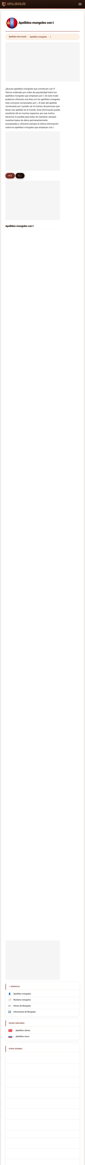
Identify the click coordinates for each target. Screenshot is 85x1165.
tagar (42, 362)
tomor (14, 355)
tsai (13, 482)
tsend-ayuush (46, 284)
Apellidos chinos (22, 677)
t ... (21, 176)
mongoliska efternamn (25, 781)
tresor (14, 439)
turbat (42, 319)
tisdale (43, 517)
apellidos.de (42, 945)
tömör (14, 256)
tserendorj (16, 234)
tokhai (43, 574)
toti (41, 489)
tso (12, 369)
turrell (42, 503)
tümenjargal (17, 270)
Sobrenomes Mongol (24, 733)
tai (41, 425)
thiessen (15, 531)
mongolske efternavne (25, 757)
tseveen (15, 277)
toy (41, 439)
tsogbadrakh (17, 284)
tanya (13, 333)
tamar (14, 376)
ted (12, 539)
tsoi (41, 475)
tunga (14, 362)
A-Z (10, 176)
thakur (14, 397)
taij (41, 348)
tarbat (42, 560)
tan (12, 383)
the (12, 496)
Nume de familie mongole (26, 775)
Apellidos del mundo (17, 37)
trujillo (14, 546)
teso (42, 376)
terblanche (16, 454)
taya (42, 390)
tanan (42, 581)
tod (41, 340)
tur (41, 404)
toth (41, 432)
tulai (42, 454)
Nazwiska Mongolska (24, 739)
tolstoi (14, 581)
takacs (14, 553)
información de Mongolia (24, 658)
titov (13, 348)
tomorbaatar (45, 333)
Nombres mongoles (22, 646)
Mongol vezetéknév (23, 769)
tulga (13, 312)
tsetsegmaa (16, 305)
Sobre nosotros (29, 957)
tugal (13, 418)
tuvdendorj (16, 340)
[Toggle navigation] (80, 4)
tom (13, 411)
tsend (14, 241)
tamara (43, 326)
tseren (14, 263)
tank (42, 531)
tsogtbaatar (16, 249)
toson (42, 482)
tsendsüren (45, 298)
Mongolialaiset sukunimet (26, 763)
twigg (14, 524)
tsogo (42, 496)
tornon (14, 461)
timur (42, 411)
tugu (13, 468)
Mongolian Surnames (24, 702)
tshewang (15, 560)
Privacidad (42, 960)
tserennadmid (46, 270)
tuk (12, 447)
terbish (43, 249)
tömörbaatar (45, 234)
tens (42, 524)
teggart (43, 567)
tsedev (43, 277)
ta (12, 567)
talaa (42, 397)
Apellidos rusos (22, 683)
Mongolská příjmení (24, 751)
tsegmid (43, 241)
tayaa (42, 355)
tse (12, 326)
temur (14, 510)
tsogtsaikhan (17, 298)
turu (13, 425)
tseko (42, 510)
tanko (14, 503)
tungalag (44, 263)
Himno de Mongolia (22, 652)
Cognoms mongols (23, 727)
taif (41, 553)
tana (13, 489)
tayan (13, 517)
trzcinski (44, 539)
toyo (13, 574)
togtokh (43, 291)
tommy (14, 404)
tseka (13, 432)
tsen (42, 461)
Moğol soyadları (22, 787)
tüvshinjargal (17, 291)
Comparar (58, 957)
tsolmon (43, 256)
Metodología (12, 957)
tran (41, 418)
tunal (42, 383)
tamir (42, 305)
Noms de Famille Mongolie (27, 709)
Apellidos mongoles (38, 37)
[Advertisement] (42, 61)
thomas (43, 447)
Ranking (45, 957)
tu (12, 390)
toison (43, 369)
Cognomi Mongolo (23, 721)
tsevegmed (16, 319)
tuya (42, 312)
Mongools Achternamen (26, 745)
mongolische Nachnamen (26, 715)
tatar (42, 468)
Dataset (72, 957)
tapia (42, 546)
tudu (13, 475)
